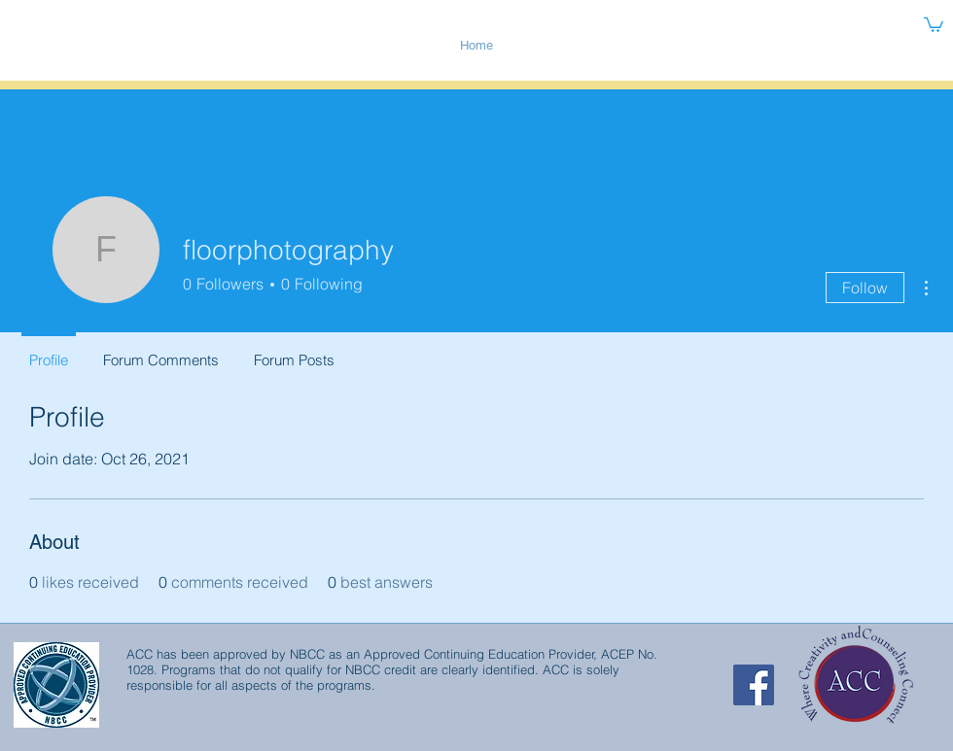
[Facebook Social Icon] (753, 685)
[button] (933, 24)
